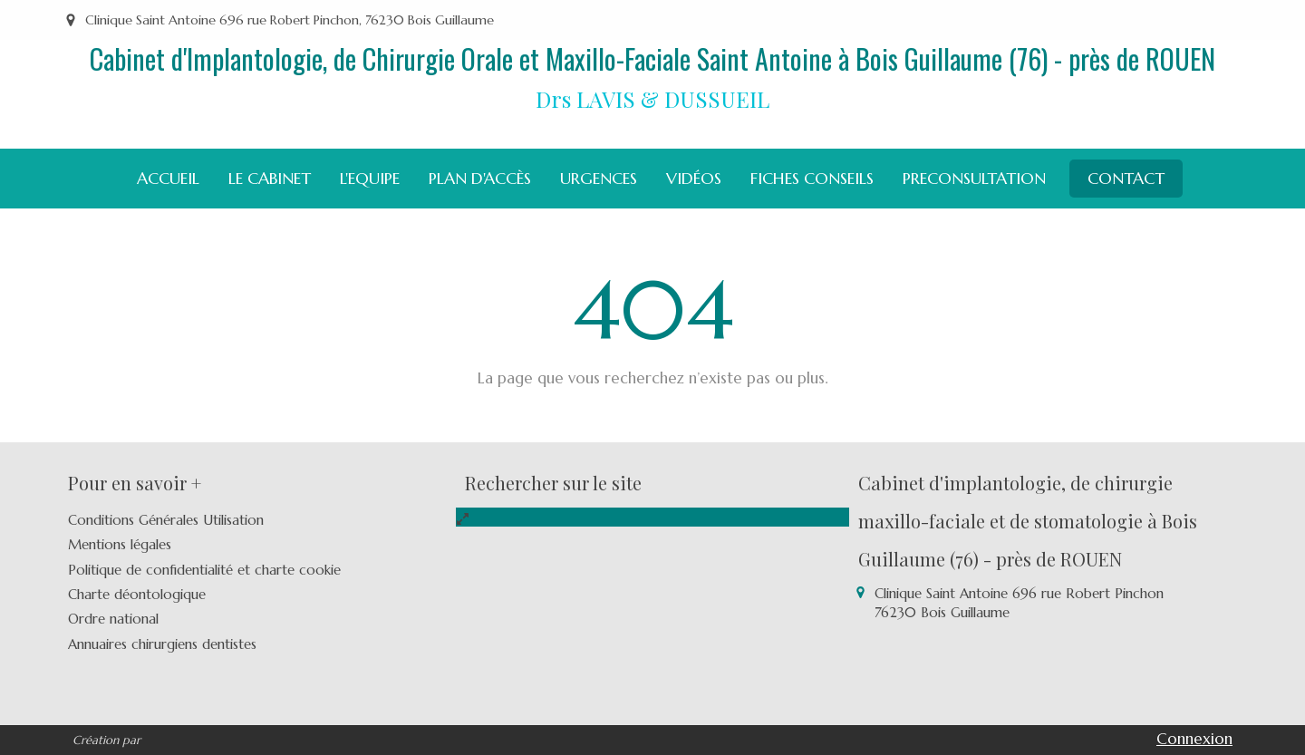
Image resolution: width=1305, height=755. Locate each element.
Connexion (1194, 739)
